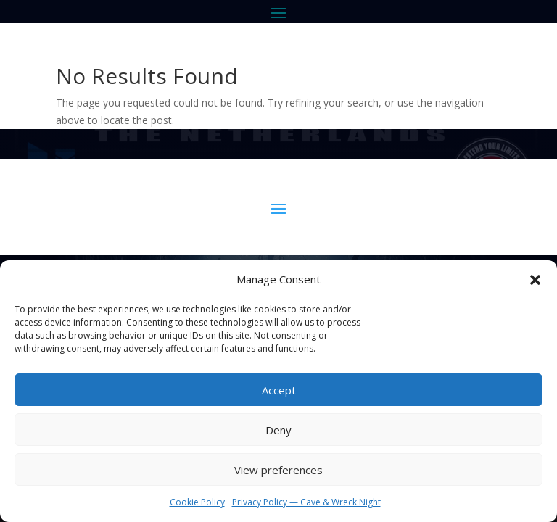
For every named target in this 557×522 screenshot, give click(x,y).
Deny (278, 430)
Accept (279, 390)
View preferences (278, 470)
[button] (535, 280)
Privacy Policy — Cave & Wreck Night (306, 502)
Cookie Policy (197, 502)
